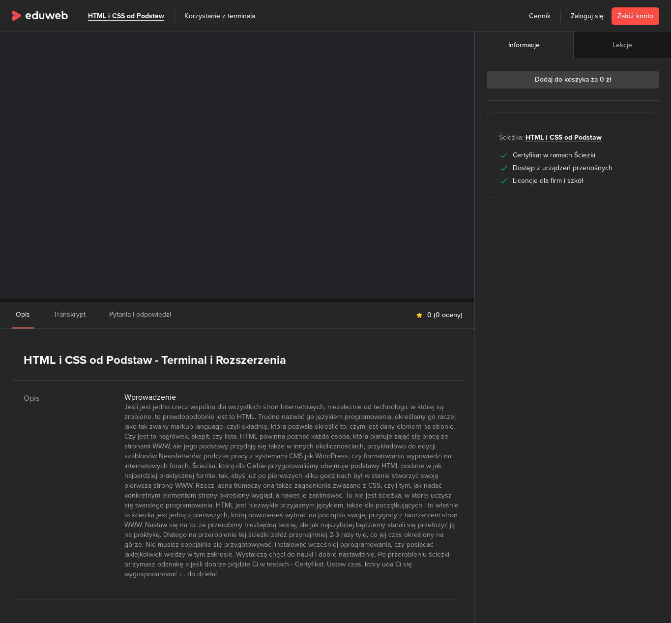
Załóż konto (635, 16)
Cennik (540, 16)
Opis (23, 314)
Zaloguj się (587, 16)
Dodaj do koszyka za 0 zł (573, 79)
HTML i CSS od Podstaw (126, 16)
